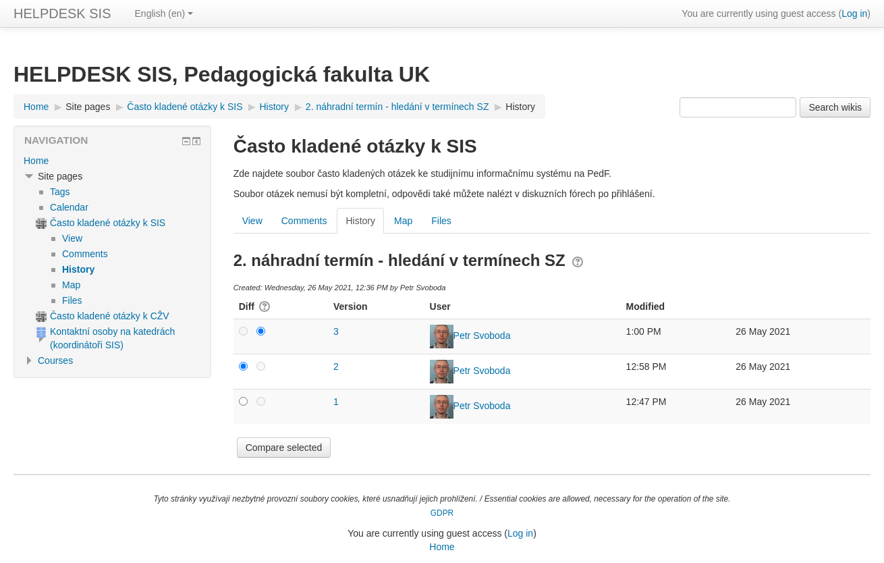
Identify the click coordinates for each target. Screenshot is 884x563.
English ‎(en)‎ (164, 13)
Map (403, 220)
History (520, 106)
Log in (854, 13)
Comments (304, 220)
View (252, 220)
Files (441, 220)
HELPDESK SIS (62, 13)
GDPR (442, 513)
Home (36, 160)
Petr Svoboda (482, 335)
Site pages (87, 106)
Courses (55, 360)
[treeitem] (112, 160)
